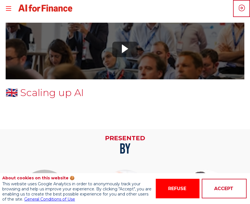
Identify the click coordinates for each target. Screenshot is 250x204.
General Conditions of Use (49, 199)
